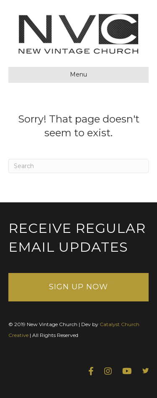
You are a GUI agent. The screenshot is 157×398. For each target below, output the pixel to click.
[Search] (78, 166)
